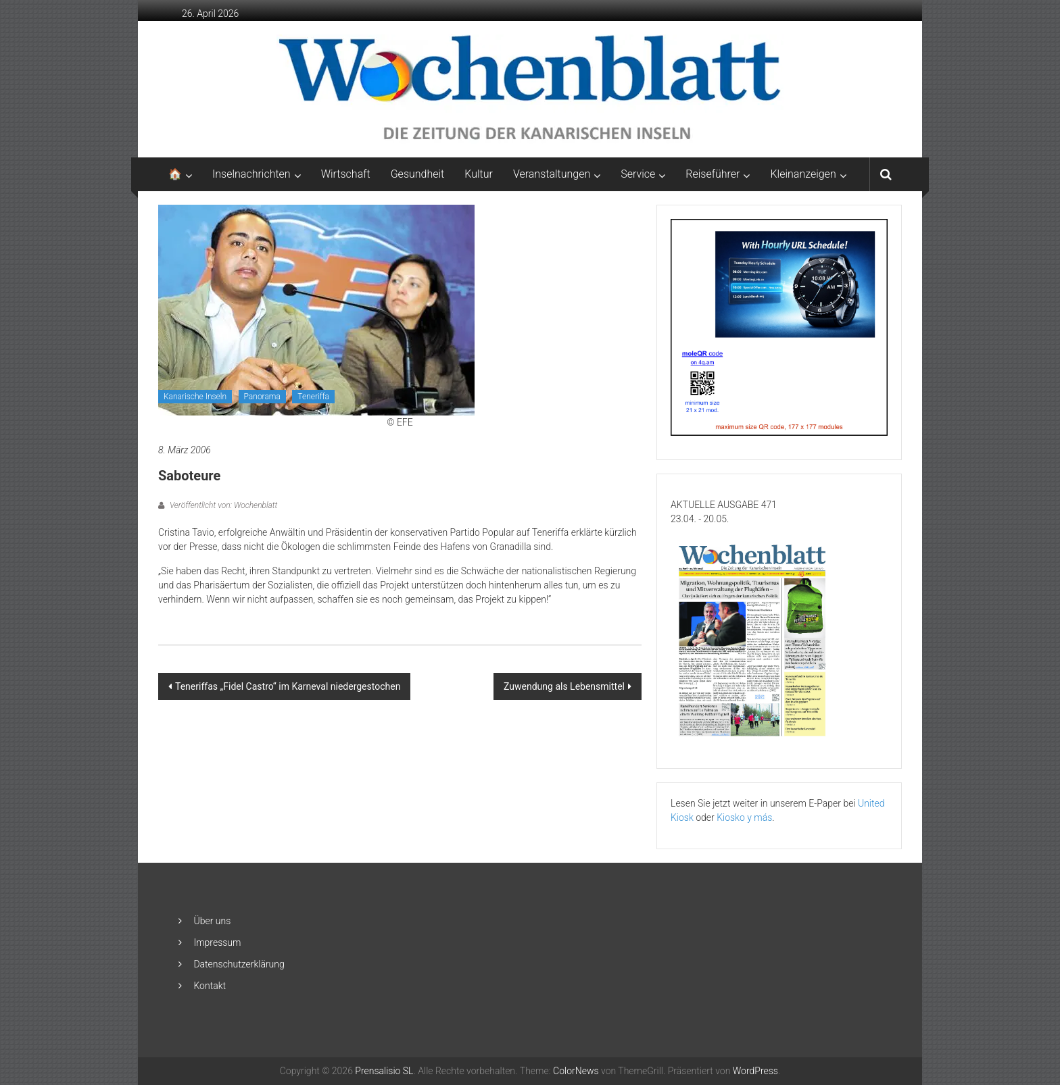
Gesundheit (418, 174)
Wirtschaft (345, 174)
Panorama (262, 396)
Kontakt (209, 985)
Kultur (478, 174)
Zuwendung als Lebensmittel (564, 686)
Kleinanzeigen (803, 174)
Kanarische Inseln (195, 396)
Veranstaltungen (551, 174)
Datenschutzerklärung (238, 964)
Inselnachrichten (251, 174)
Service (638, 174)
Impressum (217, 942)
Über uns (212, 920)
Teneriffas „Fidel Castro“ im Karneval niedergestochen (287, 686)
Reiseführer (712, 174)
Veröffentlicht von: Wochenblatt (222, 505)
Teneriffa (313, 396)
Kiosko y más (744, 817)
